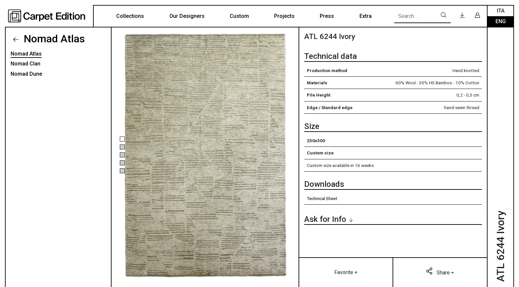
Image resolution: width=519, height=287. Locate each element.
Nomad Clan (25, 64)
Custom (239, 16)
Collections (130, 16)
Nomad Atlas (53, 38)
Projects (284, 16)
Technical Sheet (322, 198)
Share (438, 272)
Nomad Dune (26, 74)
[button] (122, 139)
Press (327, 16)
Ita (500, 11)
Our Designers (187, 16)
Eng (500, 21)
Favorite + (345, 272)
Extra (365, 16)
